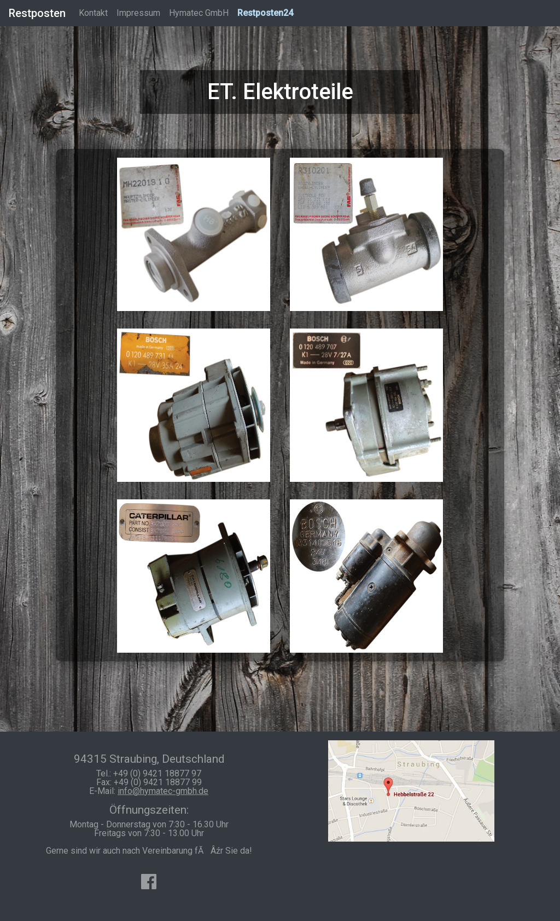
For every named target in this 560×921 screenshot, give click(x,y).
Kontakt (93, 13)
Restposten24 (265, 13)
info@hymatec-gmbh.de (163, 791)
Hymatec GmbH (199, 13)
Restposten (37, 13)
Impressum (138, 13)
